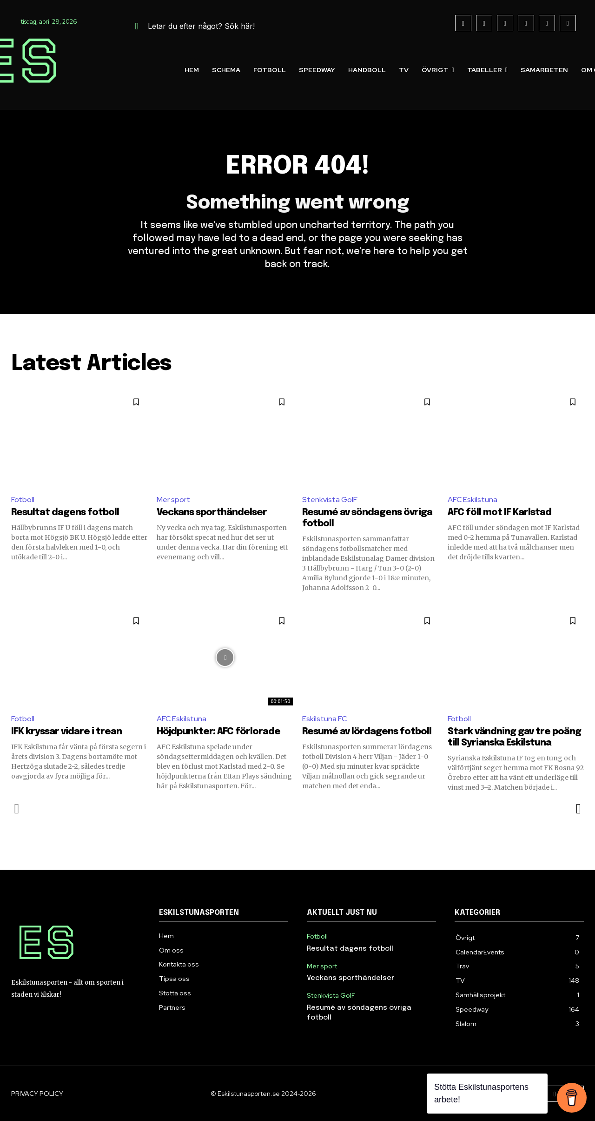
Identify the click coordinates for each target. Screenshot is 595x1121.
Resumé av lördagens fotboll (366, 732)
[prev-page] (17, 809)
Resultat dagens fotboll (65, 512)
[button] (190, 26)
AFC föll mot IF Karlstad (499, 512)
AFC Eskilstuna (472, 499)
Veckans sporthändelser (212, 512)
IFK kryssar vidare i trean (66, 732)
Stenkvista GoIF (329, 499)
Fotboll (22, 499)
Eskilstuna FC (324, 719)
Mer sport (173, 499)
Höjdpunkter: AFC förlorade (218, 732)
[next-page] (578, 809)
